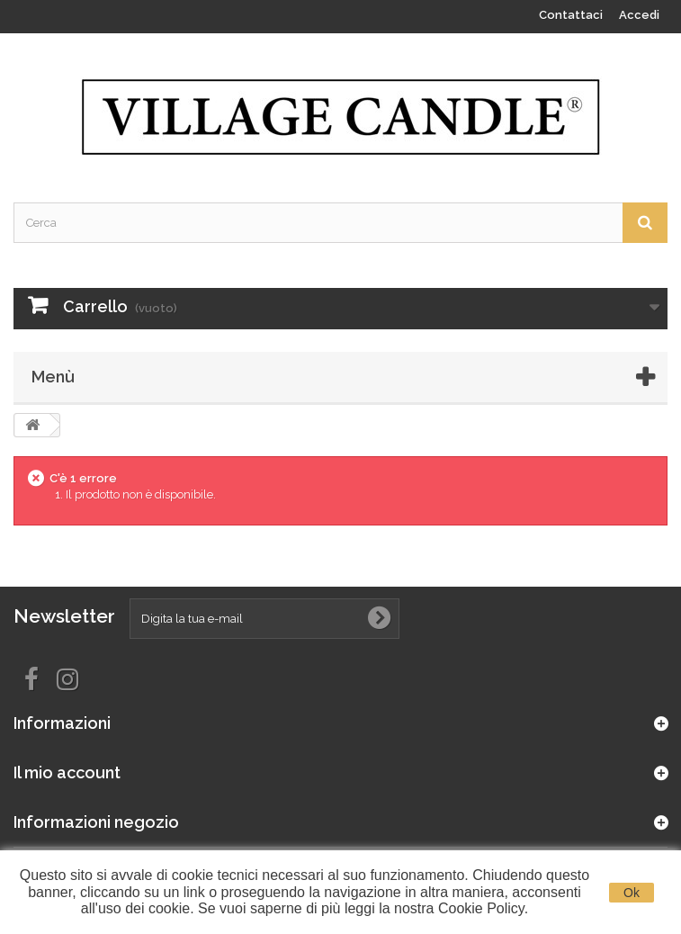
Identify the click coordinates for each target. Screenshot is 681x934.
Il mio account (67, 772)
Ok (631, 892)
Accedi (639, 15)
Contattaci (571, 15)
